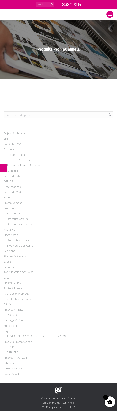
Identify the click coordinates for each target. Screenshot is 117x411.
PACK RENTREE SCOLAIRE (18, 272)
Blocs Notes (11, 235)
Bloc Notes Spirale (18, 240)
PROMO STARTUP (14, 309)
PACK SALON (11, 374)
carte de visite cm (14, 368)
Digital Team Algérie (64, 402)
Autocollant (10, 325)
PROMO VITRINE (13, 283)
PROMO (12, 315)
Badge (7, 261)
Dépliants (9, 304)
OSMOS (8, 181)
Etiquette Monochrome (18, 299)
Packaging (9, 251)
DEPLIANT (12, 352)
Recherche (109, 114)
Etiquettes (10, 149)
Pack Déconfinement (16, 293)
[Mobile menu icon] (109, 14)
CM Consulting (12, 170)
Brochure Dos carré (19, 213)
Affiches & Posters (15, 256)
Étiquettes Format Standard (24, 165)
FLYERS (11, 347)
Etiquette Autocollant (19, 160)
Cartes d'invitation (14, 176)
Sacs (6, 277)
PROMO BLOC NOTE (16, 358)
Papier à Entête (13, 288)
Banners (9, 267)
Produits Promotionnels (18, 341)
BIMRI (7, 138)
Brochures (10, 208)
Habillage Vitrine (13, 320)
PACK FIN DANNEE (14, 144)
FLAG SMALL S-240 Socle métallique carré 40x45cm (38, 336)
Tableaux (9, 363)
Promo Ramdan (13, 203)
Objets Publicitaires (15, 133)
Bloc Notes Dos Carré (20, 245)
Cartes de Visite (13, 192)
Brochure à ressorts (19, 224)
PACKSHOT (10, 229)
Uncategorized (12, 186)
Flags (6, 331)
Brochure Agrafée (18, 219)
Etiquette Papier (17, 154)
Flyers (7, 197)
